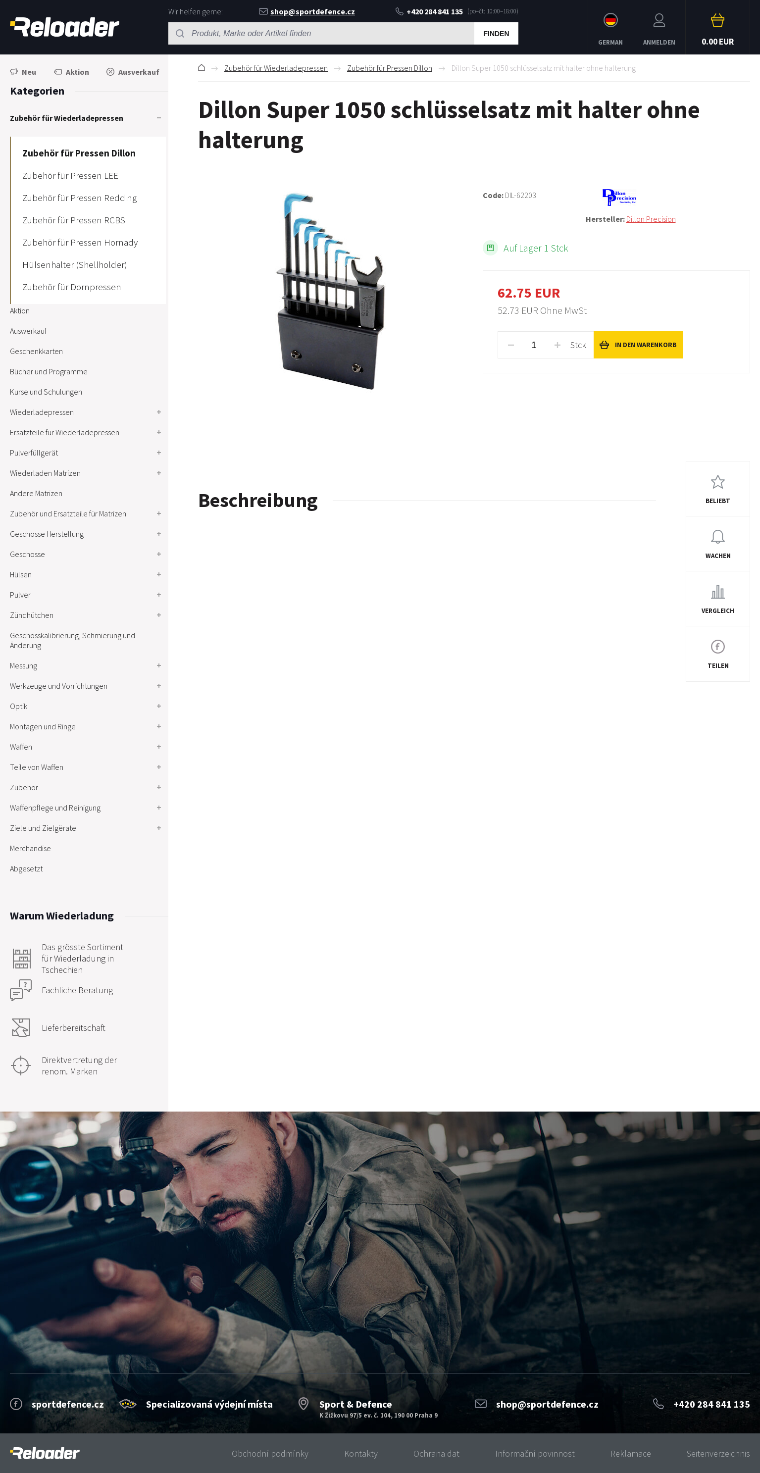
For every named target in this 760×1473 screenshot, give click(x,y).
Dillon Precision (651, 219)
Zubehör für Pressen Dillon (389, 68)
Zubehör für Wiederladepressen (276, 68)
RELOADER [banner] (64, 27)
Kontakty (361, 1453)
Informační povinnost (535, 1453)
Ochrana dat (436, 1453)
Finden (496, 34)
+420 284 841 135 (429, 11)
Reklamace (630, 1453)
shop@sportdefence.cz (307, 11)
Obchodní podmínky (270, 1453)
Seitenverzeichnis (718, 1453)
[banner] (45, 1453)
